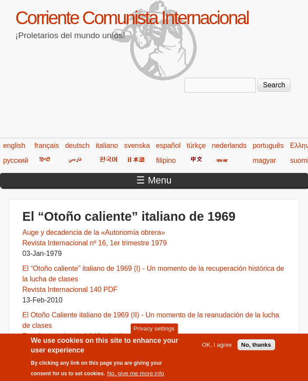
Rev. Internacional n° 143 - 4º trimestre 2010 (91, 336)
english (14, 145)
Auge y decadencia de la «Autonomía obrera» (93, 232)
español (168, 145)
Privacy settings (154, 332)
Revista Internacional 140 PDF (69, 289)
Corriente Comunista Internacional (131, 17)
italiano (107, 145)
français (46, 145)
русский (15, 160)
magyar (264, 160)
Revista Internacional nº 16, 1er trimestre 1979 (94, 243)
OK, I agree (217, 348)
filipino (166, 160)
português (268, 145)
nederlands (229, 145)
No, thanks (256, 348)
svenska (137, 145)
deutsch (77, 145)
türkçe (196, 145)
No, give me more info (135, 377)
